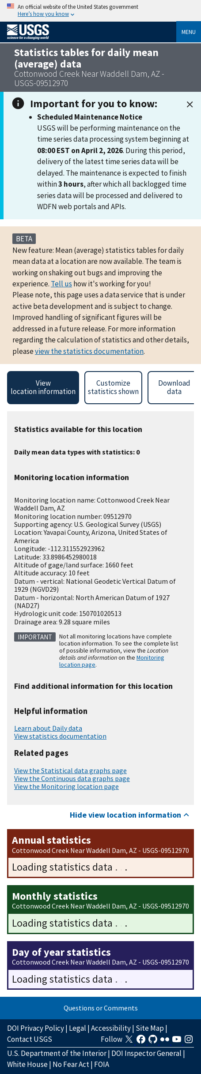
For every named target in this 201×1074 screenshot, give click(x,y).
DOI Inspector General (146, 1053)
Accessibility (111, 1028)
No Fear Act (71, 1064)
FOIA (101, 1064)
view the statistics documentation (89, 351)
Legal (77, 1028)
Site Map (150, 1028)
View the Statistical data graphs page (70, 770)
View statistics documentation (60, 736)
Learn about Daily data (48, 728)
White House (27, 1064)
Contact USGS (29, 1039)
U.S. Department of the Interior (56, 1053)
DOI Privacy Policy (35, 1028)
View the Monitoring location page (66, 786)
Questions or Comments (101, 1007)
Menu (189, 32)
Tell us (61, 284)
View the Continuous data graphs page (72, 778)
